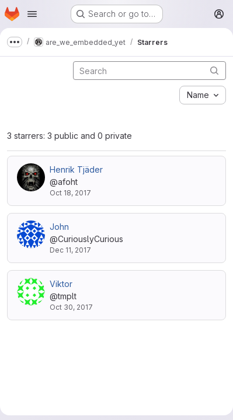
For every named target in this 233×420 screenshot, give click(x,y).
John (59, 227)
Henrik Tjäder (76, 169)
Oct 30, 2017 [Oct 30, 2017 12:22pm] (71, 307)
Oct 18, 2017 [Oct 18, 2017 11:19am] (70, 192)
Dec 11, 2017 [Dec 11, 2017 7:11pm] (70, 250)
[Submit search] (214, 70)
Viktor (61, 284)
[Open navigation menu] (32, 14)
